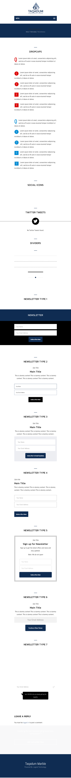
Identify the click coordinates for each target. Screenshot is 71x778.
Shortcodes (33, 32)
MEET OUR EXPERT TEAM (35, 742)
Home (27, 32)
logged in (26, 723)
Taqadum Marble (35, 764)
